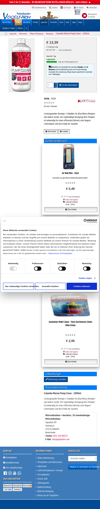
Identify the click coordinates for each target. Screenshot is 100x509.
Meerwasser (23, 33)
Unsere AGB (42, 478)
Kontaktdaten (10, 457)
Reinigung (49, 33)
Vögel (74, 22)
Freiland (35, 22)
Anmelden (93, 7)
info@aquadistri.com (60, 439)
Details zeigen (85, 278)
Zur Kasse (67, 7)
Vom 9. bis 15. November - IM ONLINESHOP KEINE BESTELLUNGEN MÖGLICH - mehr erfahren (50, 2)
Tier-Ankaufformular (12, 467)
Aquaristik (44, 22)
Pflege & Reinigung (36, 33)
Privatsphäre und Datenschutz (50, 462)
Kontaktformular (11, 462)
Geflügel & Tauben (8, 28)
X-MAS (18, 22)
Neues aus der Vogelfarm (48, 495)
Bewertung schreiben (56, 379)
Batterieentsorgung (46, 491)
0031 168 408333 (60, 436)
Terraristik (53, 22)
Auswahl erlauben (50, 286)
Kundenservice (40, 7)
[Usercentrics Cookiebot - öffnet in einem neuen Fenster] (85, 221)
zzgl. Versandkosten (65, 50)
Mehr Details (51, 131)
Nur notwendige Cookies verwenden (19, 286)
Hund (61, 22)
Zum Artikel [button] (70, 209)
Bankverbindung (44, 487)
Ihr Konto (79, 7)
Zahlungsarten (43, 483)
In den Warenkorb (68, 85)
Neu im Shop (6, 22)
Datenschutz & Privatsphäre (60, 253)
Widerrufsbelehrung (46, 458)
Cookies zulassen (82, 286)
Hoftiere (20, 28)
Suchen (54, 7)
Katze (67, 22)
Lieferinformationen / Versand (50, 470)
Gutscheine (26, 22)
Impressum (42, 466)
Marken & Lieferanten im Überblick (84, 467)
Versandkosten (44, 474)
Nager (80, 22)
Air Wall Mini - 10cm (70, 173)
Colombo (64, 131)
